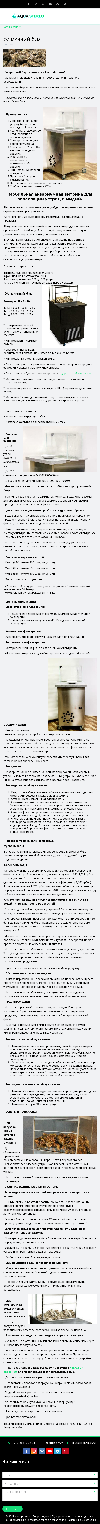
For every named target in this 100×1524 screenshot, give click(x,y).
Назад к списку (11, 27)
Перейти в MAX (53, 1443)
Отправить (12, 1509)
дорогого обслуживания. (77, 373)
